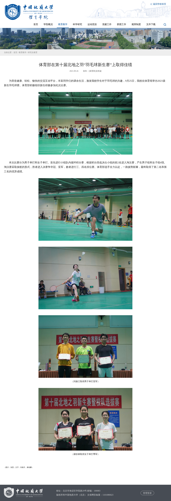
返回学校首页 (158, 4)
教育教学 (22, 52)
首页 (15, 52)
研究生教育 (32, 52)
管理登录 (147, 493)
